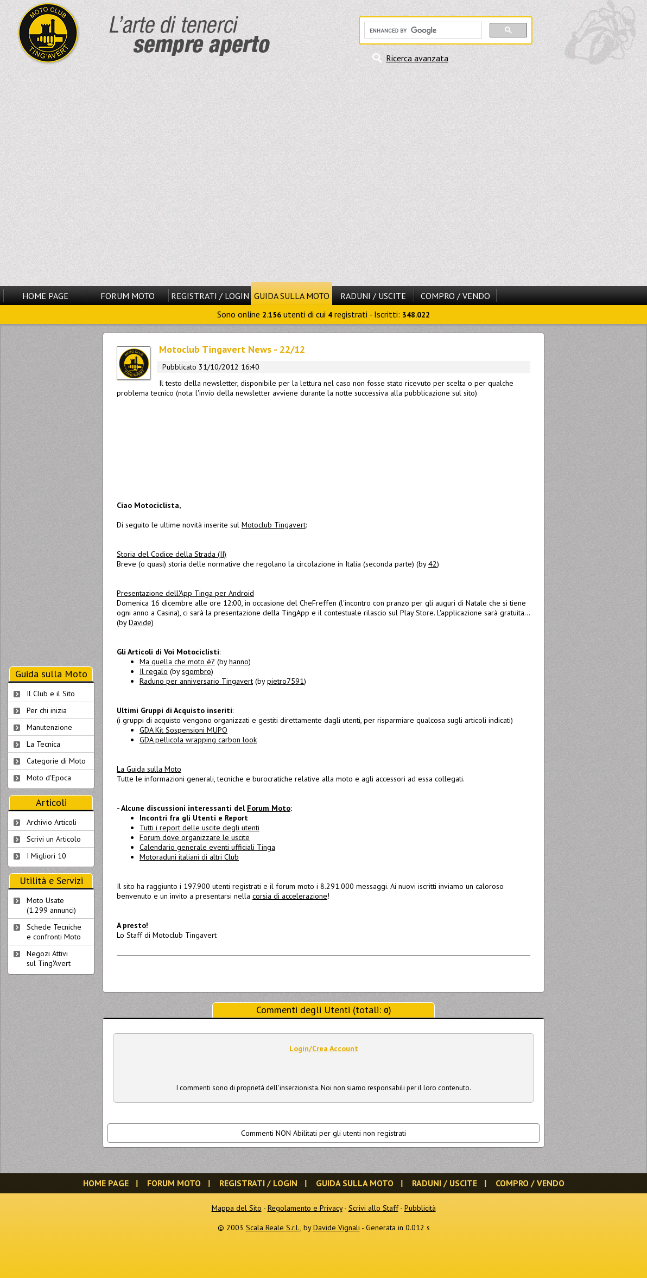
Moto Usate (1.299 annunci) (51, 905)
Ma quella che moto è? (177, 661)
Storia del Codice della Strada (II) (171, 554)
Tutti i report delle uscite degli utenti (199, 827)
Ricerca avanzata (417, 58)
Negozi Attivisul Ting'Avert (49, 958)
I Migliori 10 (46, 856)
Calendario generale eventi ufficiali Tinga (207, 847)
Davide (140, 622)
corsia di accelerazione (289, 896)
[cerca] (422, 30)
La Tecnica (43, 744)
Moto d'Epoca (49, 778)
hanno (239, 661)
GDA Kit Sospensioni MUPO (183, 730)
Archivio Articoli (52, 822)
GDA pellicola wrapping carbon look (198, 740)
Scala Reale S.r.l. (273, 1227)
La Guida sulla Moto (149, 769)
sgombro (196, 671)
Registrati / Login (210, 295)
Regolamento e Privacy (305, 1208)
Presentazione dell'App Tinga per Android (185, 593)
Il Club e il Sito (51, 693)
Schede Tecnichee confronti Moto (54, 932)
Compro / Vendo (455, 295)
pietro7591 (285, 681)
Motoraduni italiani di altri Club (189, 857)
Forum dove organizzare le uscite (194, 837)
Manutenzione (49, 727)
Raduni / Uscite (373, 295)
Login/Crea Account (323, 1048)
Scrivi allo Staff (373, 1208)
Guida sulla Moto (291, 295)
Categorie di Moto (56, 761)
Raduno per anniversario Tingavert (196, 681)
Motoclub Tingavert (274, 525)
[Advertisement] (102, 175)
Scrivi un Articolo (54, 839)
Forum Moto (127, 295)
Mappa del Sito (237, 1208)
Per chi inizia (47, 710)
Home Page (45, 295)
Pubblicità (420, 1208)
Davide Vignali (336, 1227)
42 (432, 564)
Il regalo (153, 671)
